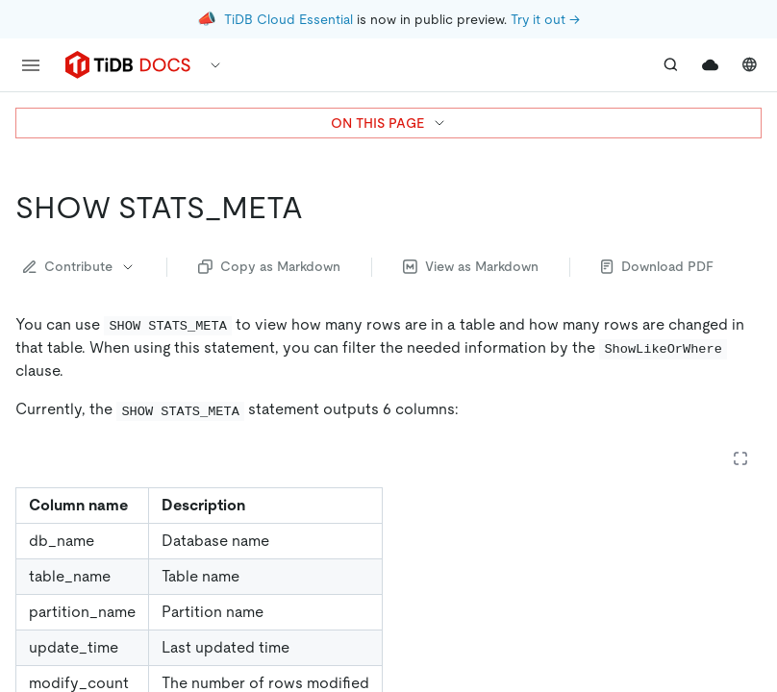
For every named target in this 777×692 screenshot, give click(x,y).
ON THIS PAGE (389, 123)
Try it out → (545, 19)
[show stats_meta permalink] (318, 207)
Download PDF (657, 266)
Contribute (79, 266)
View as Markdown (471, 266)
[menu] (31, 65)
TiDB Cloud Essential (288, 19)
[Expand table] (740, 458)
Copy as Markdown (269, 266)
